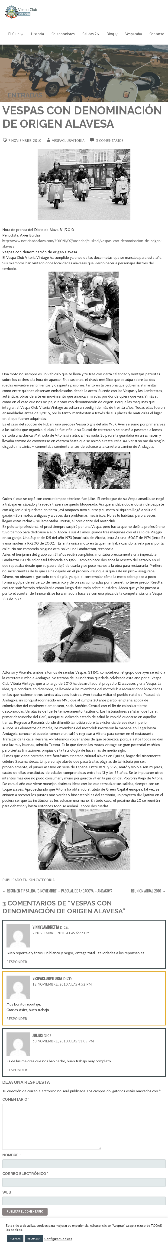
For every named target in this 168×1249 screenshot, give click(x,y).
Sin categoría (42, 879)
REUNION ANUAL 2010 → (148, 891)
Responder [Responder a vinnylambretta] (16, 961)
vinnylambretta (45, 927)
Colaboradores (63, 33)
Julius (37, 1035)
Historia (37, 33)
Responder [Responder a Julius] (16, 1069)
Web (6, 1192)
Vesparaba (133, 33)
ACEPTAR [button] (15, 1238)
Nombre (11, 1155)
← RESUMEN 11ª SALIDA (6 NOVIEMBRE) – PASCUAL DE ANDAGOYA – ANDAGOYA (57, 891)
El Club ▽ (15, 33)
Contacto (156, 33)
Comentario (15, 1099)
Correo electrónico (25, 1173)
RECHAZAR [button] (33, 1238)
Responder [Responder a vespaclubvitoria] (16, 1018)
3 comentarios (109, 140)
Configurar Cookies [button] (58, 1239)
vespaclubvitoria (68, 140)
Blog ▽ (112, 33)
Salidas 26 (90, 33)
